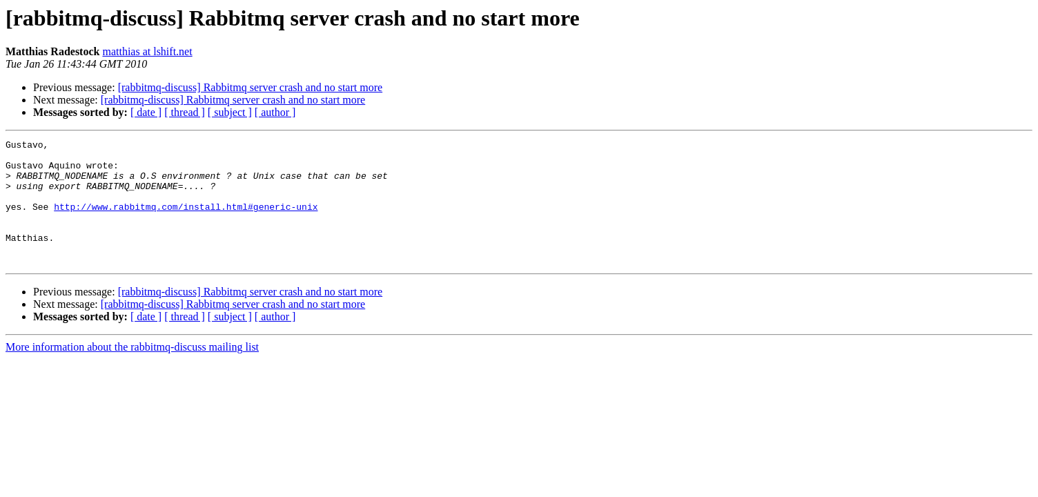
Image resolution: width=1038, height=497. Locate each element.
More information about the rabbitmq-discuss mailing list (132, 372)
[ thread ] (184, 112)
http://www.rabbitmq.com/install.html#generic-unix (185, 221)
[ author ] (275, 112)
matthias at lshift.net (147, 51)
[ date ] (145, 112)
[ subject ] (230, 112)
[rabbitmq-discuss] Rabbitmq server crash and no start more (250, 87)
